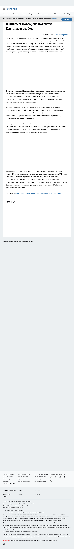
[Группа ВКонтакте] (51, 477)
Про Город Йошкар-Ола (40, 476)
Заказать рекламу (43, 14)
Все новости (6, 14)
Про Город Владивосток (40, 481)
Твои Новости (6, 481)
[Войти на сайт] (69, 9)
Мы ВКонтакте (56, 14)
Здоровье (32, 14)
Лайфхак (15, 14)
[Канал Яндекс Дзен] (64, 477)
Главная (5, 496)
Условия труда (6, 494)
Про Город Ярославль (24, 481)
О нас (20, 490)
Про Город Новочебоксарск (41, 474)
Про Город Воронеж (8, 476)
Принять (67, 19)
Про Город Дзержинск (8, 474)
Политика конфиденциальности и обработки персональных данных (20, 531)
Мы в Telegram (68, 14)
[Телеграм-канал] (60, 477)
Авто (20, 494)
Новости (37, 494)
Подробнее (34, 529)
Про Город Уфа (37, 479)
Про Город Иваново (23, 476)
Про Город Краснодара (9, 483)
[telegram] (14, 202)
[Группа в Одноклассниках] (55, 477)
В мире (24, 14)
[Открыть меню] (4, 9)
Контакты (37, 490)
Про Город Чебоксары (24, 474)
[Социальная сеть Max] (51, 481)
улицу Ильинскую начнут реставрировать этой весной (38, 193)
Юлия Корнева (62, 35)
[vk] (8, 202)
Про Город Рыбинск (23, 479)
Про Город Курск (7, 479)
